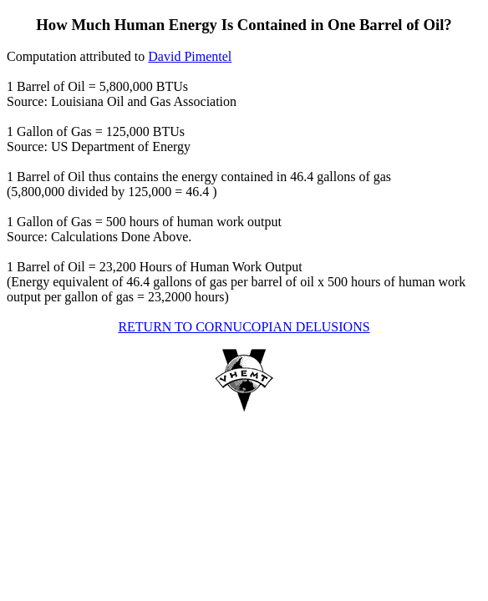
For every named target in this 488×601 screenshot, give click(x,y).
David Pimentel (189, 56)
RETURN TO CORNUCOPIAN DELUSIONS (243, 327)
